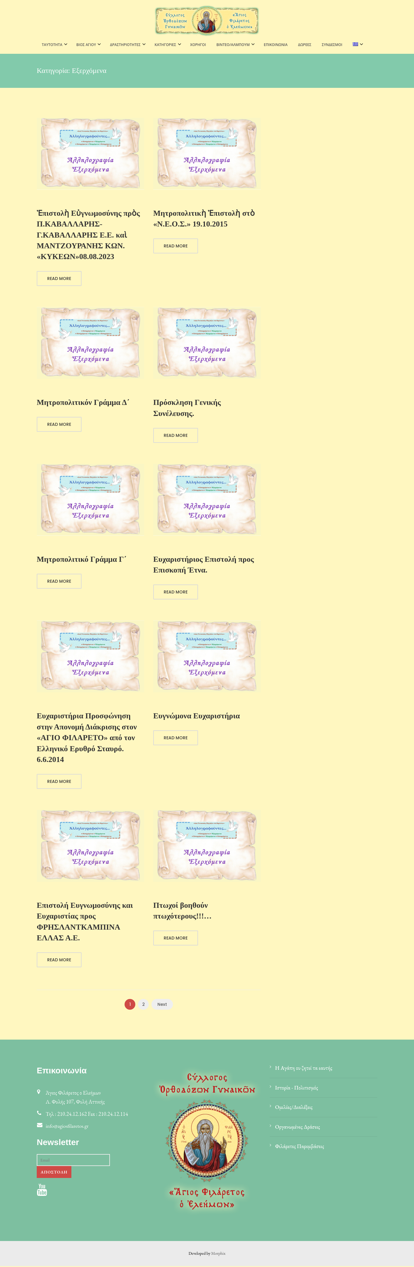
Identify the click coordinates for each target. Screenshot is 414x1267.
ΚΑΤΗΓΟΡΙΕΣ (165, 44)
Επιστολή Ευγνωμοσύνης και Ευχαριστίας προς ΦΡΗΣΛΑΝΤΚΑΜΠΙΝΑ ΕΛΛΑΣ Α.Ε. (85, 922)
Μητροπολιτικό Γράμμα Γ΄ (81, 559)
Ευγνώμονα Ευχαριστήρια (196, 716)
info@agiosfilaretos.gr (68, 1127)
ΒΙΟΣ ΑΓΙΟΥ (86, 44)
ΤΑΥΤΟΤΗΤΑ (52, 44)
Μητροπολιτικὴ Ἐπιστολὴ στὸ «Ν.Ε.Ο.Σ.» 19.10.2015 (204, 218)
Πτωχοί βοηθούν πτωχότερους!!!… (182, 911)
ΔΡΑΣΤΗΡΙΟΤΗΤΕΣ (125, 44)
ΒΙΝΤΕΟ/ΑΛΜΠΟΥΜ (233, 44)
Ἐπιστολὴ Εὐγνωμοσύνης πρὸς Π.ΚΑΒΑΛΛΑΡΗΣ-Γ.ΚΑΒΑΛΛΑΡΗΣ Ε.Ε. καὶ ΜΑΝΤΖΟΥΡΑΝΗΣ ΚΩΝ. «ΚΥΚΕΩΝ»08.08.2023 (88, 235)
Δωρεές (305, 44)
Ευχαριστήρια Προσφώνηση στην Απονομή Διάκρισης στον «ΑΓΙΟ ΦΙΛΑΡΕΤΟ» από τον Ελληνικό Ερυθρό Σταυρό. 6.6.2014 (87, 738)
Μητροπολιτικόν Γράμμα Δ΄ (83, 402)
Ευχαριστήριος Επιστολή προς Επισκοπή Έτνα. (203, 565)
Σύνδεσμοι (332, 44)
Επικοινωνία (276, 44)
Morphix (218, 1254)
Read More (59, 279)
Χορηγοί (198, 44)
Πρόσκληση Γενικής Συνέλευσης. (187, 408)
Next (162, 1006)
